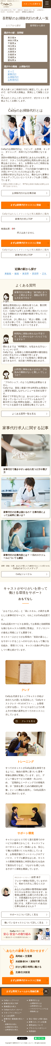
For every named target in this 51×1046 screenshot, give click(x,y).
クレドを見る (25, 721)
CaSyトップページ (11, 1000)
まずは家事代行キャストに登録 (25, 205)
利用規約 (32, 1031)
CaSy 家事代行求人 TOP (8, 10)
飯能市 (18, 12)
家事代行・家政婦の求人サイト (10, 4)
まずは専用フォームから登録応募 (22, 991)
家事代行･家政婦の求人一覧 (26, 10)
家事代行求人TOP (24, 219)
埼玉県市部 (10, 12)
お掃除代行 (40, 10)
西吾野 (35, 273)
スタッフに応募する (32, 4)
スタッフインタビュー (12, 1013)
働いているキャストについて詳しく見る (24, 922)
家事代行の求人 (11, 1024)
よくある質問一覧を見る (24, 414)
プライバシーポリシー (38, 1028)
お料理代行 (13, 80)
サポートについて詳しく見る (24, 914)
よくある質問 (9, 1016)
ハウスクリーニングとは (39, 1009)
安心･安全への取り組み (38, 1019)
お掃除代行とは (36, 1003)
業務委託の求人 (10, 1006)
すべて (11, 71)
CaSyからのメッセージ (13, 1010)
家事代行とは (34, 1000)
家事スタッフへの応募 (38, 1022)
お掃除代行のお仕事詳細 (24, 193)
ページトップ (46, 991)
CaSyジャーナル (24, 574)
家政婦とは (34, 1011)
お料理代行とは (36, 1006)
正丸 (44, 273)
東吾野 (25, 273)
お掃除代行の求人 (11, 1027)
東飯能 (8, 273)
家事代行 (12, 74)
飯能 (17, 273)
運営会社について (36, 1025)
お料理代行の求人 (11, 1030)
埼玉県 (3, 12)
